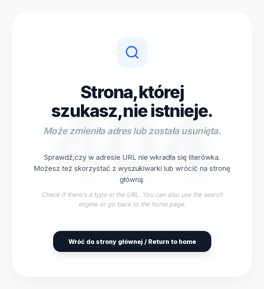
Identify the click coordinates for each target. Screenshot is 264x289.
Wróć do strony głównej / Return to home (132, 241)
